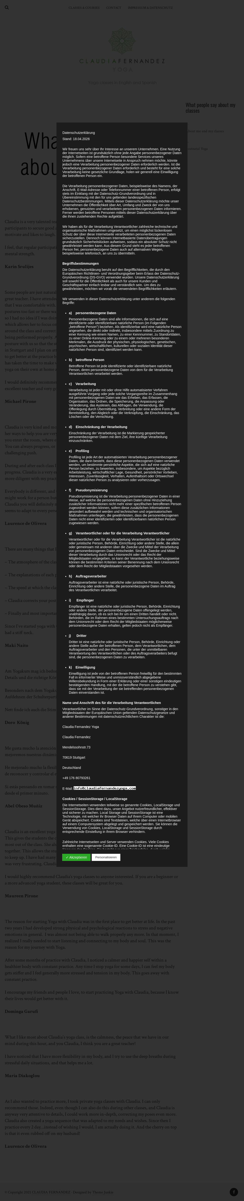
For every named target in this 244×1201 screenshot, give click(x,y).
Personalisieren (106, 857)
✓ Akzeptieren (76, 857)
